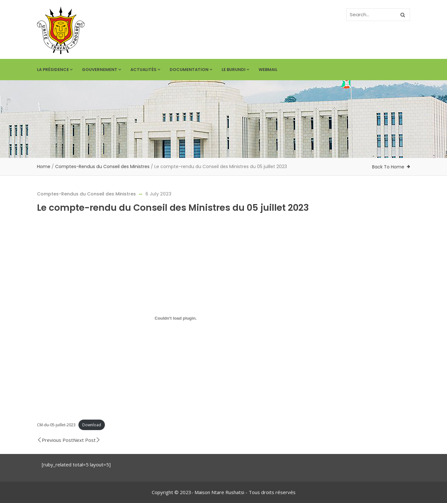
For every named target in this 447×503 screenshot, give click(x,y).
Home (43, 166)
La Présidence (54, 70)
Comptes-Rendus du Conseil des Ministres (102, 166)
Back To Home (388, 167)
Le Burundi (235, 70)
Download (91, 425)
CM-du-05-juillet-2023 (56, 425)
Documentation (191, 70)
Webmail (268, 70)
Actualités (145, 70)
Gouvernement (101, 70)
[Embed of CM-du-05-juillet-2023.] (175, 318)
